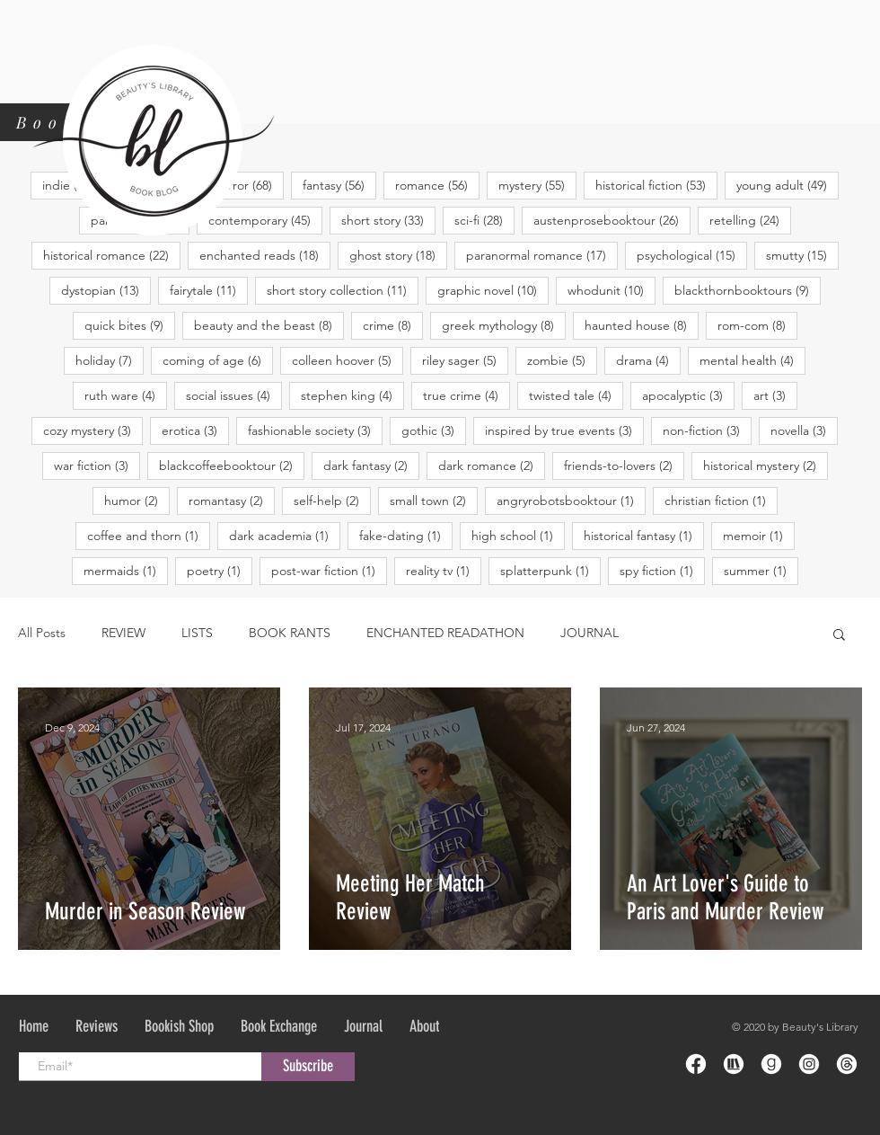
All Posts (42, 633)
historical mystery (765, 465)
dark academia (284, 535)
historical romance (111, 254)
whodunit (612, 289)
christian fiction (721, 500)
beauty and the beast (269, 324)
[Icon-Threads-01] (847, 1064)
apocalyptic (688, 394)
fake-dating (406, 535)
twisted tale (576, 394)
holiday (109, 359)
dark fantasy (371, 465)
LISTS (197, 633)
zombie (562, 359)
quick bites (129, 324)
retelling (750, 219)
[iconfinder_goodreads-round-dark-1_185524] (771, 1064)
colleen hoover (347, 359)
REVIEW (123, 633)
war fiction (97, 465)
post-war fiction (329, 570)
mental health (752, 359)
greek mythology (504, 324)
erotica (195, 430)
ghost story (398, 254)
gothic (433, 430)
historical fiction (656, 184)
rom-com (757, 324)
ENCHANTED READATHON (445, 633)
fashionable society (315, 430)
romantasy (232, 500)
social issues (234, 394)
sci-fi (484, 219)
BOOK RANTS (289, 633)
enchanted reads (264, 254)
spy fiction (662, 570)
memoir (759, 535)
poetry (219, 570)
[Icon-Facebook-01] (696, 1064)
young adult (787, 184)
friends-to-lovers (624, 465)
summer (761, 570)
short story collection (342, 289)
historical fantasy (644, 535)
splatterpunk (550, 570)
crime (393, 324)
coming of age (218, 359)
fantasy (339, 184)
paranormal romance (542, 254)
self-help (332, 500)
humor (137, 500)
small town (434, 500)
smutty (802, 254)
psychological (692, 254)
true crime (466, 394)
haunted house (642, 324)
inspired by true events (564, 430)
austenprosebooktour (612, 219)
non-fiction (707, 430)
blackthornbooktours (747, 289)
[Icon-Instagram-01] (809, 1064)
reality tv (443, 570)
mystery (537, 184)
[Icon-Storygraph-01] (733, 1064)
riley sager (465, 359)
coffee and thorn (148, 535)
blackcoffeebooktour (231, 465)
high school (518, 535)
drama (648, 359)
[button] (839, 635)
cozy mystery (93, 430)
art (775, 394)
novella (804, 430)
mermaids (126, 570)
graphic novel (493, 289)
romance (437, 184)
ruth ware (125, 394)
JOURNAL (589, 633)
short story (388, 219)
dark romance (491, 465)
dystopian (106, 289)
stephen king (352, 394)
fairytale (209, 289)
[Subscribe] (308, 1066)
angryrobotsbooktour (571, 500)
